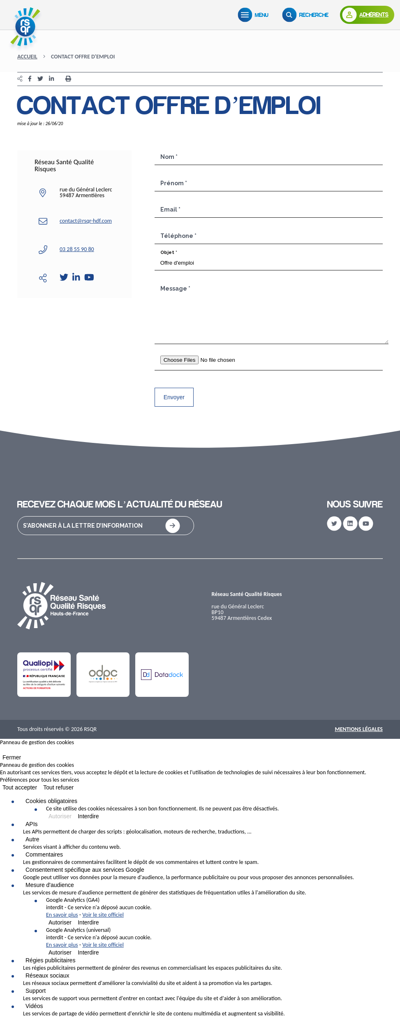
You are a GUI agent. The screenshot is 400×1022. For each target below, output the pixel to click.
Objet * (168, 252)
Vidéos (34, 1006)
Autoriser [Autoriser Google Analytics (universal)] (60, 952)
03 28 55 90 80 (77, 249)
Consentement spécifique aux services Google (84, 869)
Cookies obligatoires (51, 801)
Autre (32, 839)
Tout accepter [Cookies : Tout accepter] (19, 787)
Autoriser (60, 816)
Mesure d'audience (49, 885)
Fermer (11, 757)
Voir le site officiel (103, 914)
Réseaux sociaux (47, 975)
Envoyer (174, 397)
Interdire (88, 816)
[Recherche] (307, 15)
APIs (31, 824)
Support (35, 990)
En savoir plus (62, 914)
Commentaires (44, 854)
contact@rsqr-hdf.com (86, 220)
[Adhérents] (367, 15)
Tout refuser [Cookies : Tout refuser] (58, 787)
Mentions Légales (359, 729)
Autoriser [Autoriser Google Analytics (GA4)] (60, 922)
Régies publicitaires (50, 960)
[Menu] (255, 15)
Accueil (27, 56)
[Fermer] (2, 751)
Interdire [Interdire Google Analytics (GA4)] (88, 922)
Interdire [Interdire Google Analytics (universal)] (88, 952)
